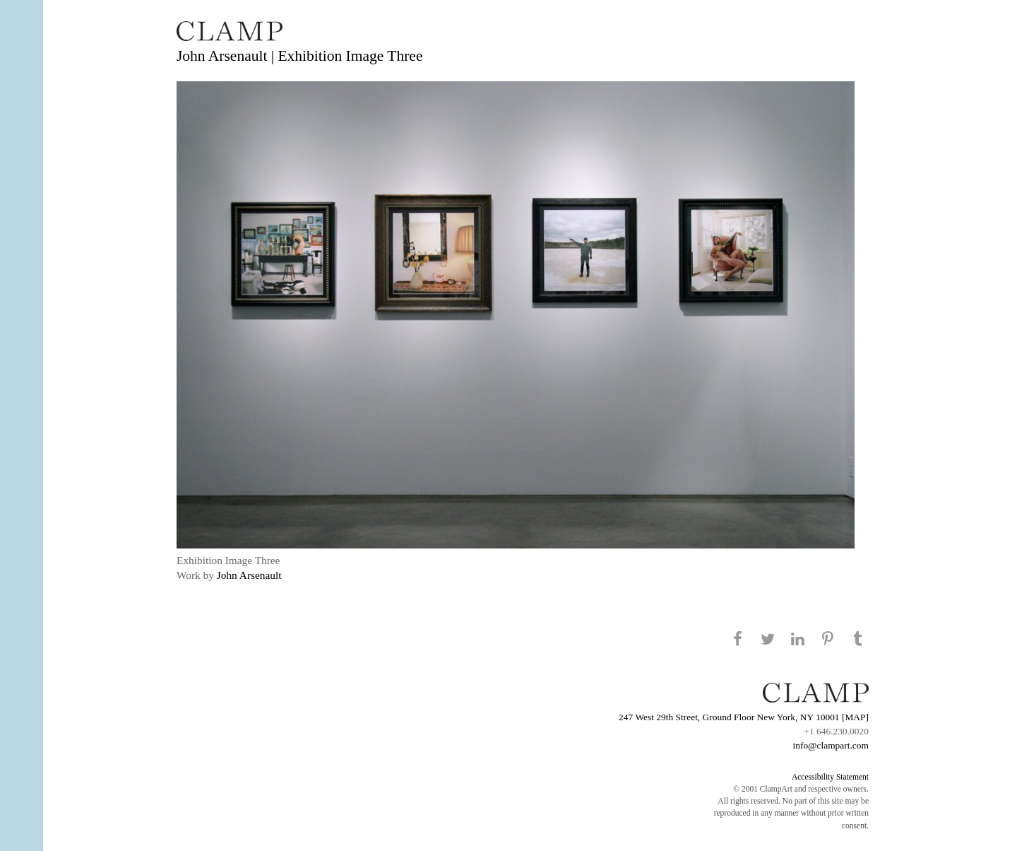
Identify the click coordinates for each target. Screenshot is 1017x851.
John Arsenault (249, 575)
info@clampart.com (830, 745)
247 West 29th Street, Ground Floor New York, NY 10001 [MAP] (744, 717)
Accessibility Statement (830, 777)
